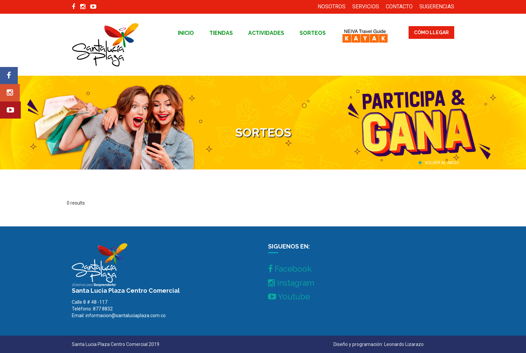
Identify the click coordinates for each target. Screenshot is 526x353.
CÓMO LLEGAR (431, 32)
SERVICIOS (365, 6)
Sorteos (313, 33)
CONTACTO (399, 6)
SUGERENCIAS (436, 6)
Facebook (290, 269)
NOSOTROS (332, 6)
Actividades (266, 33)
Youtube (289, 296)
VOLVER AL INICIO (438, 162)
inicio (186, 33)
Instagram (291, 283)
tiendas (221, 33)
